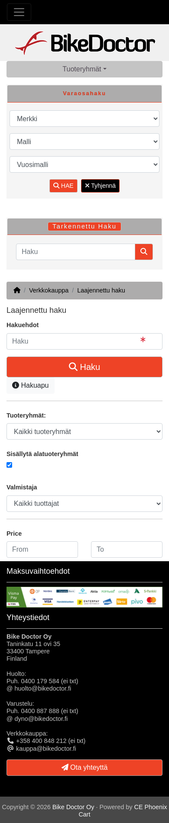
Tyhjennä (100, 185)
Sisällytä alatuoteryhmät (42, 453)
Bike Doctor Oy (73, 807)
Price (14, 533)
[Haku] (75, 252)
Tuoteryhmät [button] (81, 69)
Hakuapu (30, 385)
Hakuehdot (22, 324)
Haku (84, 367)
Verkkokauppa (48, 290)
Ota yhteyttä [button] (85, 767)
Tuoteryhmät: (26, 415)
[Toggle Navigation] (19, 12)
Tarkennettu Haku (84, 226)
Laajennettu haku (101, 290)
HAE (63, 185)
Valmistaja (21, 487)
